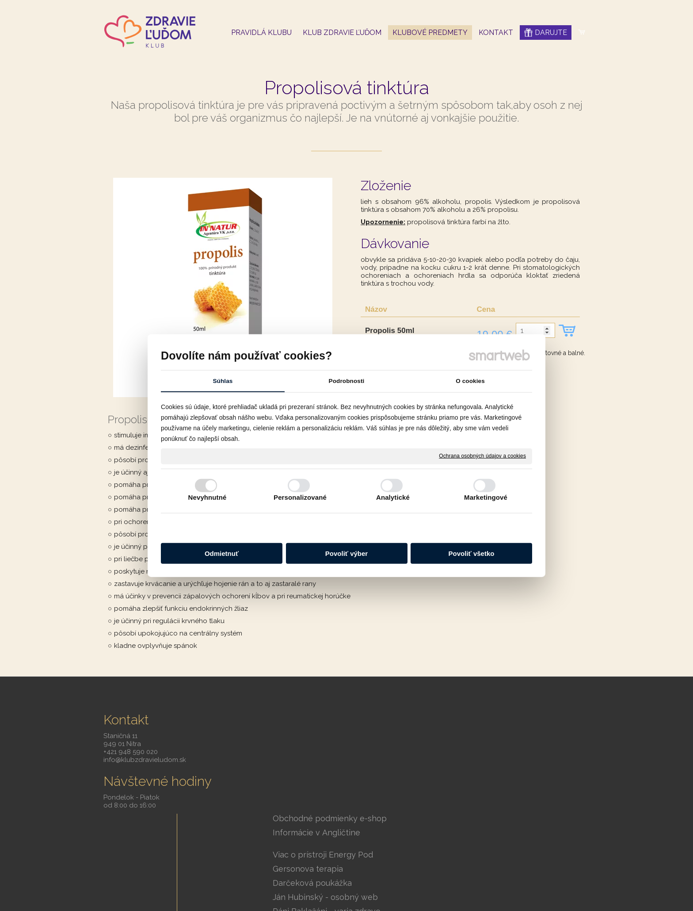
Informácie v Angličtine (322, 730)
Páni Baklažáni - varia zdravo (333, 809)
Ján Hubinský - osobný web (331, 795)
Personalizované (300, 497)
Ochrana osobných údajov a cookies (482, 456)
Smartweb (481, 869)
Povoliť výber (346, 553)
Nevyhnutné (207, 497)
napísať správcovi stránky (401, 869)
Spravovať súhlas (347, 881)
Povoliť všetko (472, 553)
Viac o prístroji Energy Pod (329, 753)
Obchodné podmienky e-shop (336, 716)
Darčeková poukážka (318, 781)
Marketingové (485, 497)
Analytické (393, 497)
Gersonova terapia (314, 767)
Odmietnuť (222, 553)
